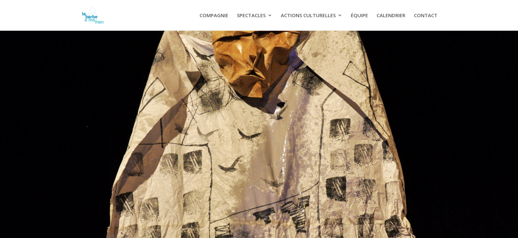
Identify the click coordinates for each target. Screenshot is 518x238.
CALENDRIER (391, 16)
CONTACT (425, 16)
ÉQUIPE (359, 16)
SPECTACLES (251, 16)
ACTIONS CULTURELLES (308, 16)
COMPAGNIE (214, 16)
